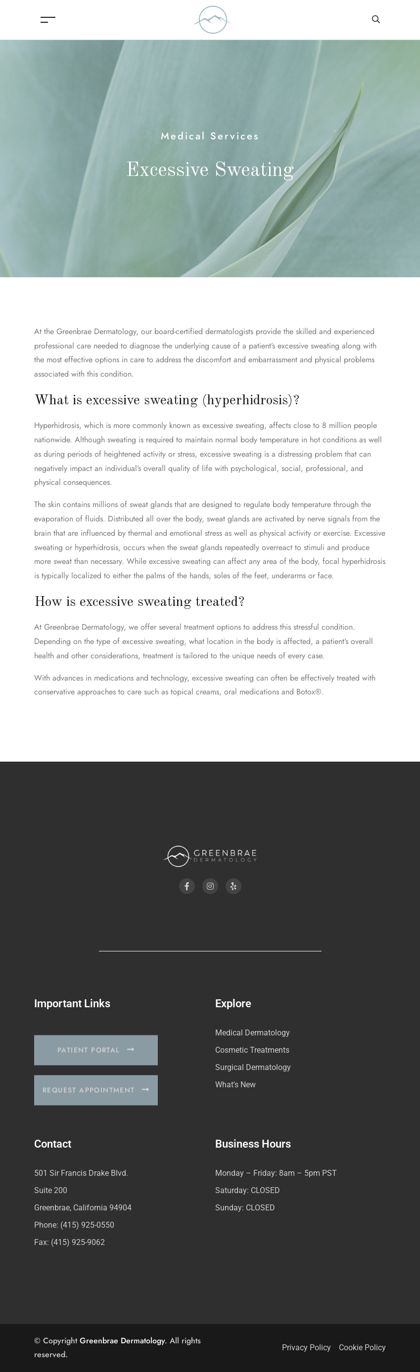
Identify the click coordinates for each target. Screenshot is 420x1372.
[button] (96, 1062)
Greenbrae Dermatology (122, 1340)
